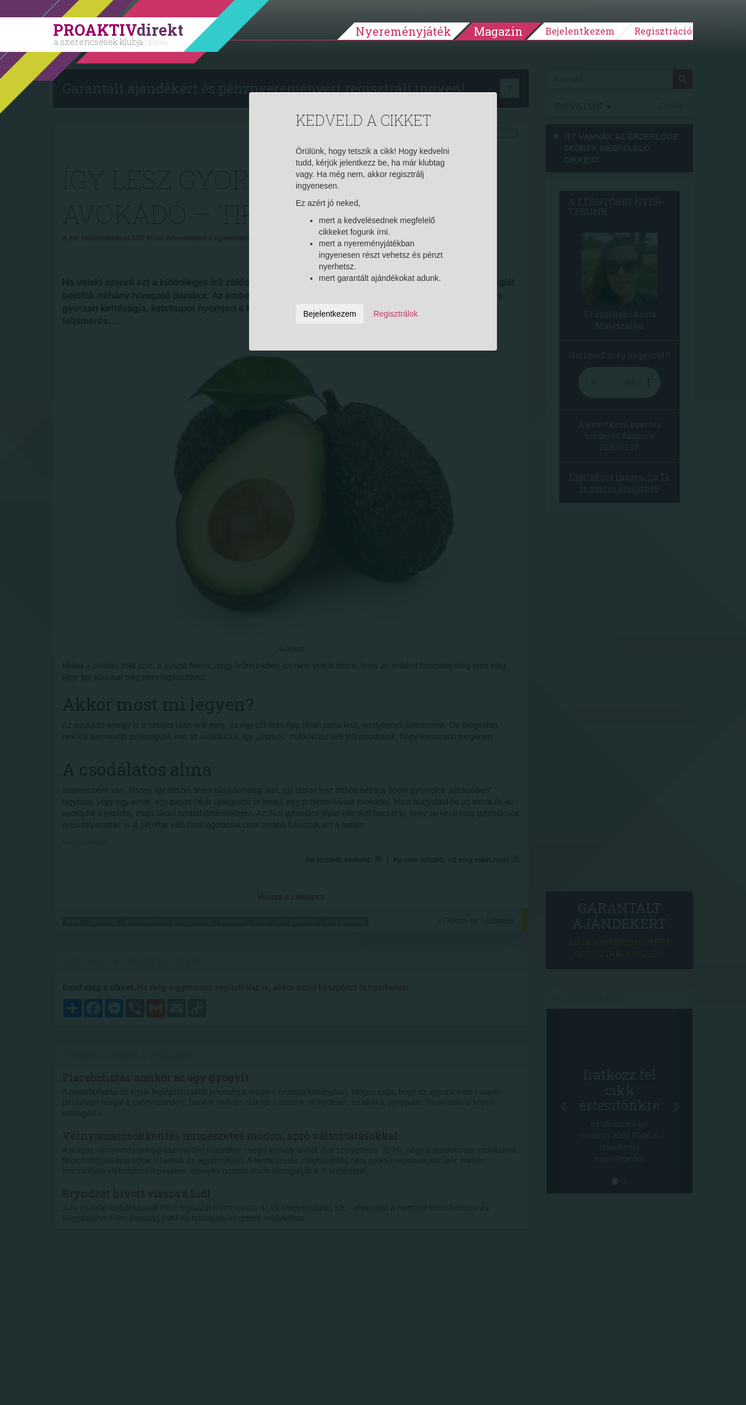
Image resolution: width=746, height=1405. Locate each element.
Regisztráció (663, 31)
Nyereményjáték (403, 31)
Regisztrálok (396, 313)
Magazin (498, 31)
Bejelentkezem (580, 31)
